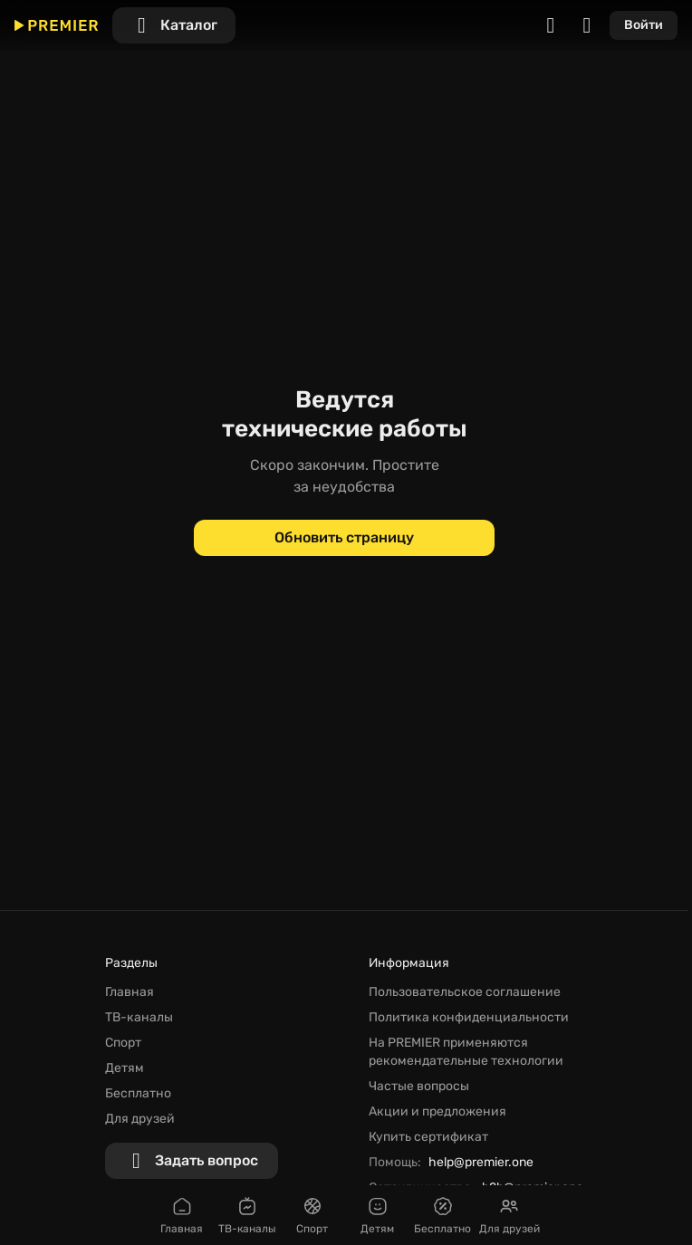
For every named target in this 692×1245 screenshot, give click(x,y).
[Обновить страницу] (344, 538)
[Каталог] (173, 25)
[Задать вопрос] (191, 1161)
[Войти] (644, 25)
